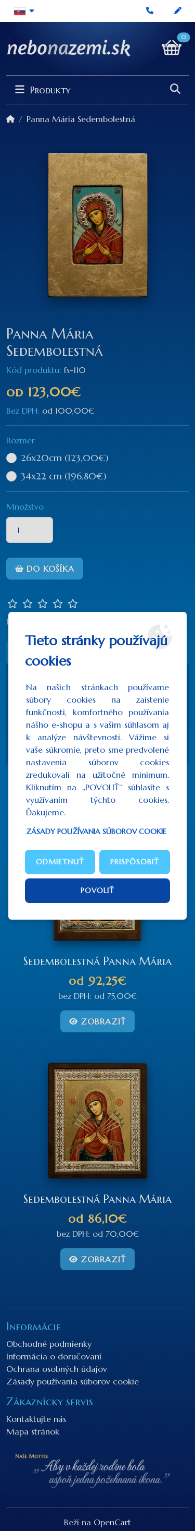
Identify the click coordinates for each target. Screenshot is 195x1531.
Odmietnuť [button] (60, 861)
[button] (24, 11)
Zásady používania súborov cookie (96, 831)
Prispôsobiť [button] (134, 861)
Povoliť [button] (97, 890)
